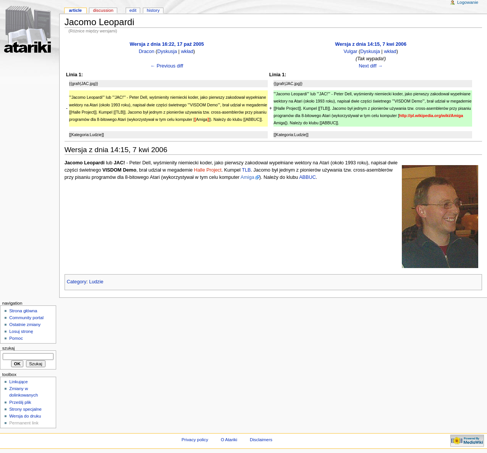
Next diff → (371, 66)
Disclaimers (261, 439)
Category (76, 281)
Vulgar (350, 51)
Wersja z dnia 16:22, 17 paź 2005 (167, 44)
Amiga (247, 177)
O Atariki (229, 439)
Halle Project (208, 170)
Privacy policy (194, 439)
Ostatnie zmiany (24, 324)
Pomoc (16, 338)
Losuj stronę (21, 331)
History (153, 10)
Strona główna (23, 310)
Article (75, 10)
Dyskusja (167, 51)
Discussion (103, 10)
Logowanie (467, 2)
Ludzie (96, 281)
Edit (132, 10)
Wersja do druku (25, 416)
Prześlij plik (20, 402)
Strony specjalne (25, 409)
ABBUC (307, 177)
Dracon (146, 51)
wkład (187, 51)
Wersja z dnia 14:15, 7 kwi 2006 (370, 44)
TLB (246, 170)
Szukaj (8, 348)
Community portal (26, 317)
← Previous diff (166, 66)
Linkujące (18, 381)
